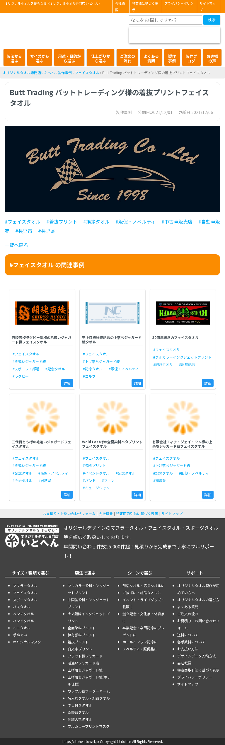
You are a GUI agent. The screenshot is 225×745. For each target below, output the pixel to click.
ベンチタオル (23, 613)
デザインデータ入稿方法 (196, 655)
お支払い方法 (187, 648)
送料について (187, 634)
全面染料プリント (82, 627)
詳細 (67, 383)
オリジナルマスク (27, 641)
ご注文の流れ (127, 58)
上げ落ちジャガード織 (85, 669)
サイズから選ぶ (39, 58)
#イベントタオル (96, 472)
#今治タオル (22, 480)
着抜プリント (78, 641)
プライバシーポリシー (178, 6)
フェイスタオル (87, 72)
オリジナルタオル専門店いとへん (28, 72)
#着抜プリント (61, 221)
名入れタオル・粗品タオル (89, 697)
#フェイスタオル (22, 221)
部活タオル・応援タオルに (143, 585)
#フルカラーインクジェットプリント (182, 356)
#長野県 (46, 230)
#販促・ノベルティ (135, 221)
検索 (212, 20)
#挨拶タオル (96, 221)
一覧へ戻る (16, 244)
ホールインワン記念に (140, 641)
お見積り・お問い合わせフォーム (69, 513)
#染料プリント (94, 465)
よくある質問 (151, 58)
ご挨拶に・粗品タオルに (141, 592)
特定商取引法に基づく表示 (137, 513)
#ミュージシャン (96, 487)
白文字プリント (80, 648)
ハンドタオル (23, 620)
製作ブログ (191, 58)
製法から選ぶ (14, 58)
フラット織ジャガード (85, 655)
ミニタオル (21, 627)
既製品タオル (78, 712)
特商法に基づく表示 (145, 6)
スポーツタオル (25, 599)
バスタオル (21, 606)
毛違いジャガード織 (83, 662)
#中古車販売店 (176, 221)
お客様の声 (212, 58)
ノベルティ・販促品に (139, 648)
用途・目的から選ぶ (69, 58)
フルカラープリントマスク (89, 726)
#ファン (108, 480)
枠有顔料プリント (82, 634)
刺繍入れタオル (80, 719)
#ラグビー (21, 376)
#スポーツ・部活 (26, 368)
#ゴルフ (89, 376)
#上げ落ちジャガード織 (101, 361)
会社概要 (120, 6)
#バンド (89, 480)
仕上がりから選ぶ (100, 58)
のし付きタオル (80, 705)
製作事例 (172, 58)
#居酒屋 (44, 480)
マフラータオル (25, 585)
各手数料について (191, 641)
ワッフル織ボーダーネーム (89, 690)
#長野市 (23, 230)
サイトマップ (208, 6)
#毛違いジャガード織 (29, 361)
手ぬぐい (20, 634)
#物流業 (159, 480)
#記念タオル (55, 368)
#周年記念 (187, 364)
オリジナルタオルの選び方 (198, 599)
